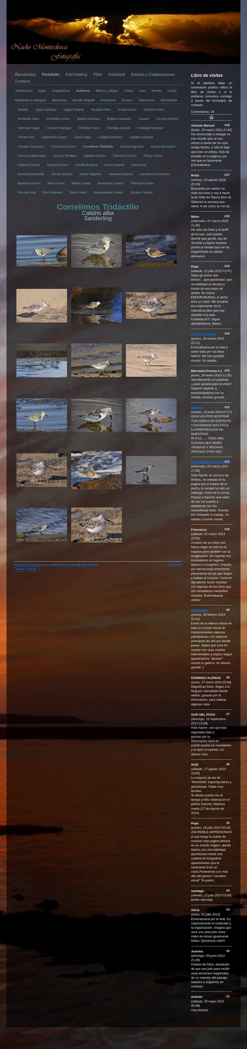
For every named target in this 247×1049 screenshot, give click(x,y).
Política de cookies (67, 564)
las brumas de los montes (210, 462)
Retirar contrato (26, 569)
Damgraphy (199, 610)
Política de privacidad (41, 564)
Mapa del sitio (88, 564)
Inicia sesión (174, 564)
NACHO (197, 407)
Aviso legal (20, 564)
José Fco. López (203, 334)
